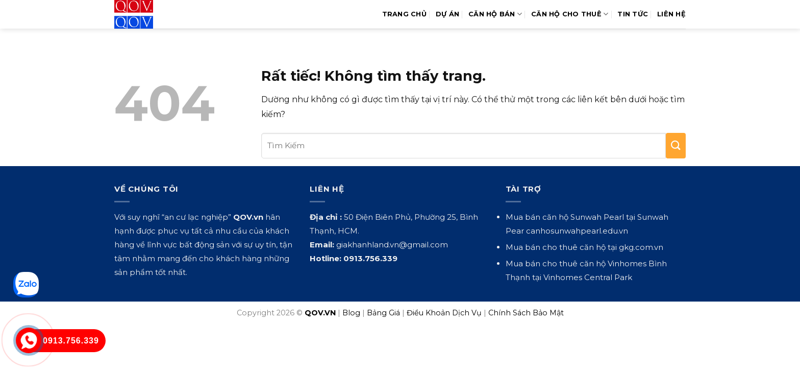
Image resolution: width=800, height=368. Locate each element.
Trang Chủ (404, 14)
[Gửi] (676, 145)
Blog (351, 312)
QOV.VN (320, 312)
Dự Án (447, 14)
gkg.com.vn (641, 247)
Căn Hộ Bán (495, 14)
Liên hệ (671, 14)
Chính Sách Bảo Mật (526, 312)
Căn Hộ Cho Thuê (569, 14)
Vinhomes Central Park (587, 277)
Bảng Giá (383, 312)
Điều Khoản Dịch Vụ (444, 312)
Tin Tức (632, 14)
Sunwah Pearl (597, 217)
